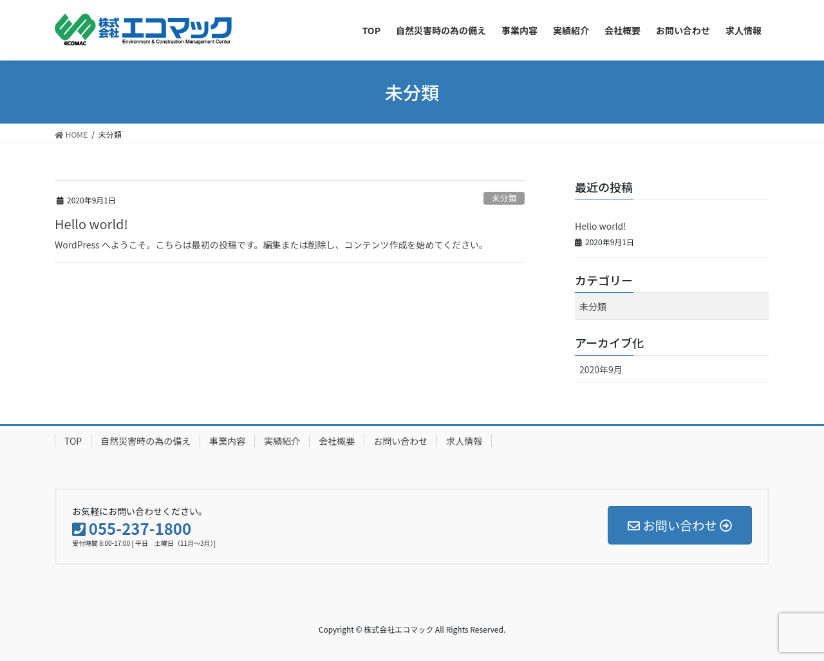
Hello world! (91, 223)
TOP (73, 440)
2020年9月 (601, 369)
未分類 (504, 198)
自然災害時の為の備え (145, 440)
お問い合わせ (400, 440)
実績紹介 (282, 440)
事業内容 (227, 440)
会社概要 (337, 440)
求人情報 (464, 440)
